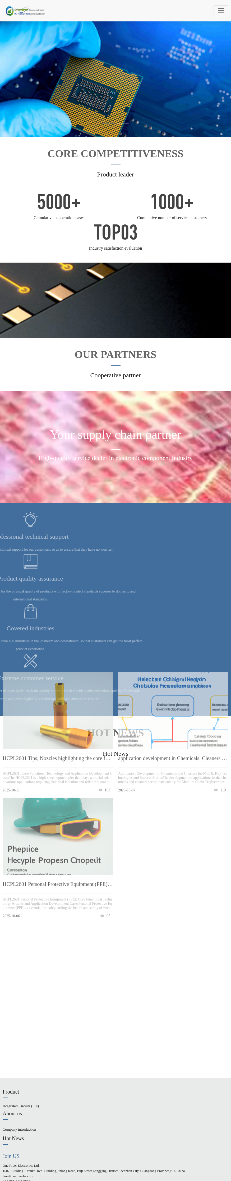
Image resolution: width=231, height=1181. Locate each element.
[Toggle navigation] (221, 10)
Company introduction (19, 1129)
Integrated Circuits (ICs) (21, 1106)
